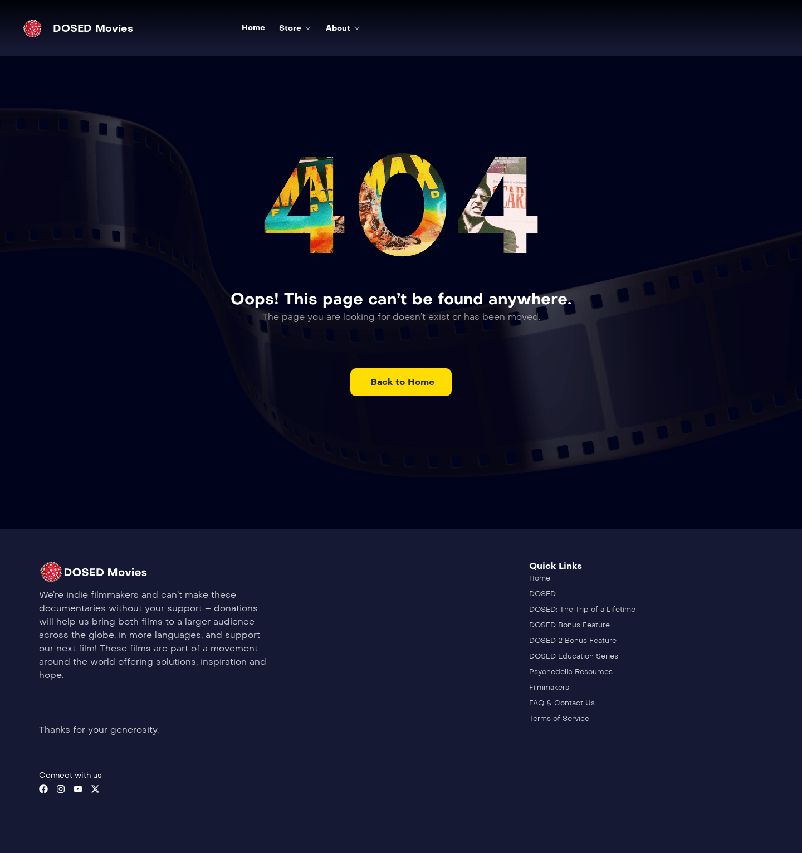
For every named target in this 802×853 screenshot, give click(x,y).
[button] (401, 382)
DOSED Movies (93, 28)
